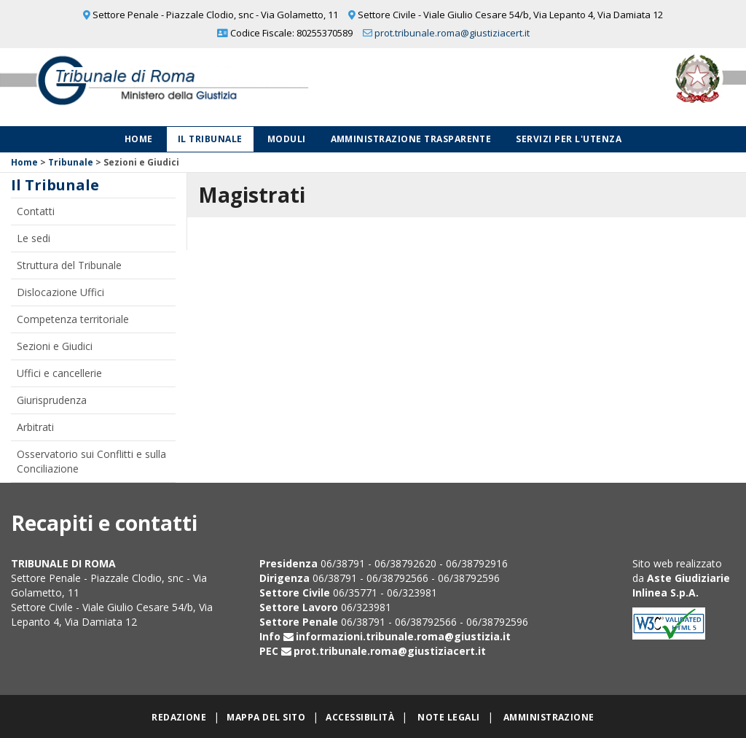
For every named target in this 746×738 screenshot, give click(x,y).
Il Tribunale (210, 139)
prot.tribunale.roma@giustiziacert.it (452, 32)
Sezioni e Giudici (55, 346)
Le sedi (33, 238)
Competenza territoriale (73, 319)
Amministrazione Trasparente (411, 139)
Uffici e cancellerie (59, 373)
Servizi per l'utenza (568, 139)
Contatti (36, 211)
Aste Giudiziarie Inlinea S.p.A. (681, 585)
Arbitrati (35, 427)
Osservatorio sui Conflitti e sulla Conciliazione (91, 461)
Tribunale (70, 162)
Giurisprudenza (52, 400)
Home (139, 139)
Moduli (286, 139)
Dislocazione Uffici (60, 292)
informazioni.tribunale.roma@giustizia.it (403, 636)
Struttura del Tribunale (69, 265)
